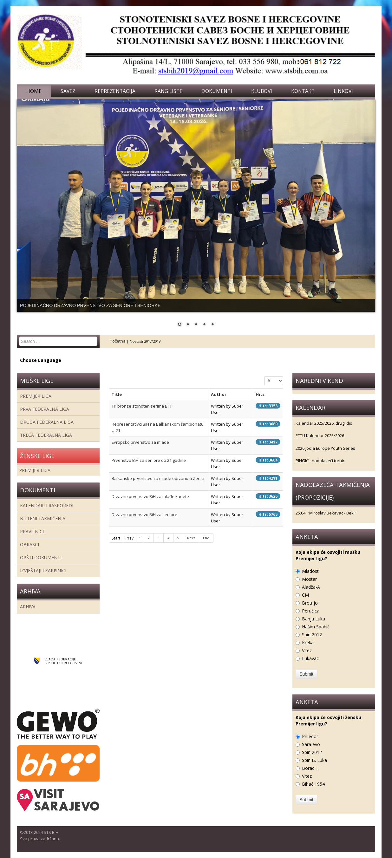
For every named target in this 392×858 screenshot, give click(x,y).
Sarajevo (311, 744)
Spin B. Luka (314, 760)
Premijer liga (35, 396)
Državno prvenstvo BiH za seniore (144, 514)
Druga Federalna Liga (47, 422)
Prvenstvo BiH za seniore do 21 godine (149, 460)
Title (117, 394)
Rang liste (168, 91)
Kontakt (303, 91)
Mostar (309, 579)
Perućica (310, 611)
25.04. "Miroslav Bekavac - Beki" (326, 513)
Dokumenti (216, 91)
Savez (68, 91)
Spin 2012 (312, 635)
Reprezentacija (115, 91)
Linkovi (343, 91)
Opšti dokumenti (41, 557)
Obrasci (29, 544)
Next (191, 538)
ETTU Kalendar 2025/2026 (320, 435)
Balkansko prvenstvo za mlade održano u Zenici (158, 478)
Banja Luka (313, 619)
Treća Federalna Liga (46, 435)
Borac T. (310, 768)
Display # (264, 376)
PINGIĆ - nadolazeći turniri (320, 460)
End (206, 538)
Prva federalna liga (44, 409)
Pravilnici (32, 531)
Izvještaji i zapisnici (43, 570)
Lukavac (310, 658)
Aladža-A (311, 587)
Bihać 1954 (313, 784)
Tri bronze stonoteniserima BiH (141, 406)
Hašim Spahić (316, 627)
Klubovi (261, 91)
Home (34, 91)
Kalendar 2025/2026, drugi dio (324, 423)
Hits (260, 394)
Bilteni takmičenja (42, 518)
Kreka (308, 642)
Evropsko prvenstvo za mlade (140, 442)
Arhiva (28, 607)
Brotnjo (310, 603)
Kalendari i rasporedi (46, 505)
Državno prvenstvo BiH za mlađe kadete (150, 496)
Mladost (310, 571)
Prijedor (310, 736)
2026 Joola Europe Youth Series (325, 448)
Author (218, 394)
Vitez (307, 650)
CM (305, 595)
